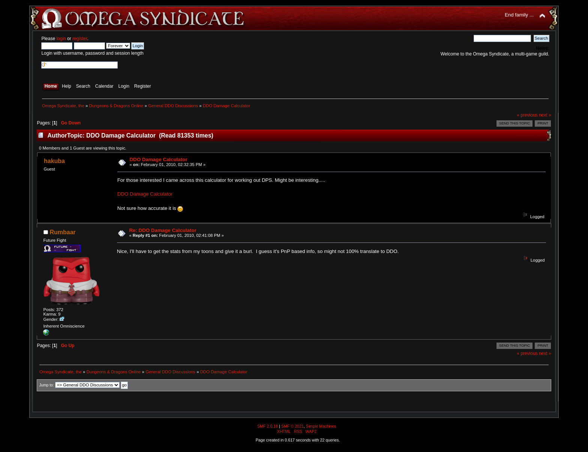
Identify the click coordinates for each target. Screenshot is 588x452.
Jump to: (46, 385)
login (61, 38)
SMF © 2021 (292, 426)
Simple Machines (321, 426)
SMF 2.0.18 (267, 426)
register (79, 38)
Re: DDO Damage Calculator (162, 230)
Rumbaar (62, 232)
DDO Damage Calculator (158, 159)
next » (545, 115)
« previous (527, 115)
